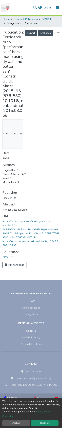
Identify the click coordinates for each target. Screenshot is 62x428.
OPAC (31, 301)
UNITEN (31, 331)
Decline (16, 423)
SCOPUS (47, 19)
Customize (7, 416)
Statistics (45, 33)
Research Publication (26, 19)
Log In (47, 7)
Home (6, 19)
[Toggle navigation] (57, 7)
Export (31, 33)
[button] (40, 8)
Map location (33, 371)
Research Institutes (31, 344)
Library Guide (31, 314)
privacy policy (43, 411)
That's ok (45, 423)
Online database (31, 308)
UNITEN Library (31, 337)
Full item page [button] (14, 265)
